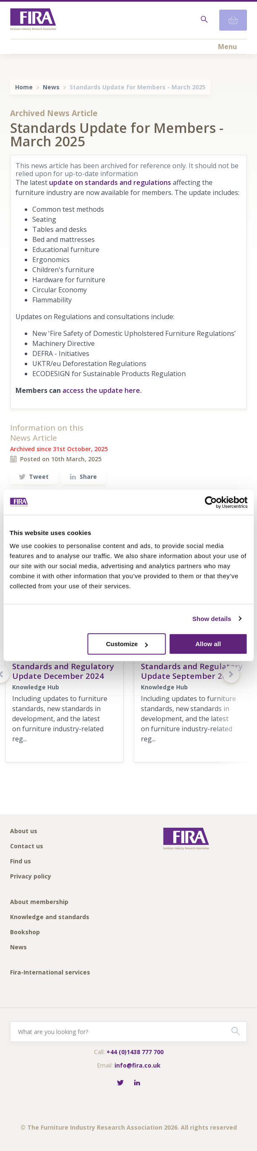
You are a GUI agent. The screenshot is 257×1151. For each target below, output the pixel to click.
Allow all (208, 643)
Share (83, 477)
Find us (20, 861)
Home (24, 87)
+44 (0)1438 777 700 (135, 1052)
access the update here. (102, 390)
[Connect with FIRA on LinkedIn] (137, 1083)
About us (23, 831)
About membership (39, 902)
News (51, 87)
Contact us (26, 846)
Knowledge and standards (49, 917)
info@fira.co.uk (137, 1065)
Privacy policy (30, 876)
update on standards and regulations (110, 182)
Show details (211, 618)
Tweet (34, 477)
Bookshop (25, 932)
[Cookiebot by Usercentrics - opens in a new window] (210, 502)
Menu (227, 46)
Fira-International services (50, 972)
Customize (127, 643)
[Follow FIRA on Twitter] (120, 1083)
